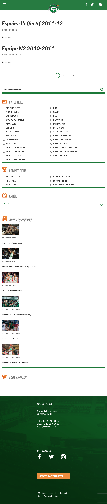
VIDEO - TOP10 (60, 143)
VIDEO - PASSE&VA (62, 135)
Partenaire (12, 139)
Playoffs (58, 120)
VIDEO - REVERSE (61, 155)
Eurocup (11, 184)
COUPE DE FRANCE (62, 177)
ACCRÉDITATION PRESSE (51, 476)
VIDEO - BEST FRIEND (16, 159)
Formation (59, 124)
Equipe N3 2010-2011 (28, 48)
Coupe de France (15, 120)
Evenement (12, 116)
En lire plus (6, 37)
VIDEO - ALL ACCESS (16, 151)
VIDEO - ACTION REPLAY (65, 151)
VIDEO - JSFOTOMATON (65, 147)
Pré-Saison (12, 181)
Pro (55, 108)
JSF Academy (13, 132)
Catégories (16, 102)
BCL (55, 116)
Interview (58, 128)
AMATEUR (11, 124)
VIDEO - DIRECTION (15, 147)
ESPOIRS (10, 128)
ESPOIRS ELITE (60, 181)
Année (13, 196)
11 (64, 75)
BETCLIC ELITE (13, 177)
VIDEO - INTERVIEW (62, 139)
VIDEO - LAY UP (13, 155)
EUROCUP (11, 143)
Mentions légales (45, 493)
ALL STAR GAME (61, 132)
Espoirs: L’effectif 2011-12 (32, 23)
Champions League (63, 184)
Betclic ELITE (13, 108)
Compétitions (17, 171)
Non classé (12, 112)
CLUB (56, 112)
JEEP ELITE (11, 135)
